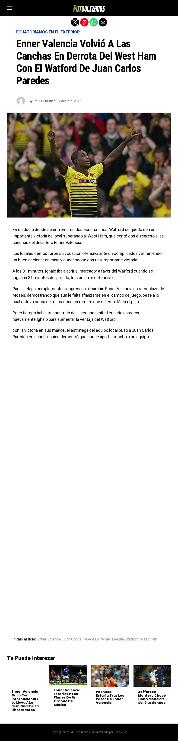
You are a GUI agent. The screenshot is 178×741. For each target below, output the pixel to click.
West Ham (148, 639)
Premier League (111, 639)
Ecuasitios (120, 732)
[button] (10, 8)
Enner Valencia (49, 639)
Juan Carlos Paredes (79, 639)
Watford (132, 639)
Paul (37, 101)
